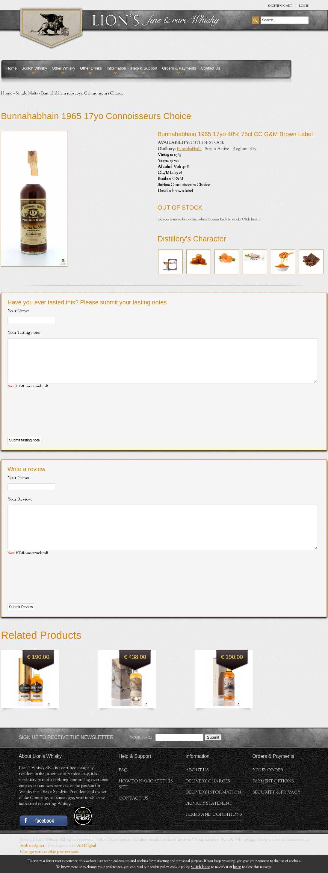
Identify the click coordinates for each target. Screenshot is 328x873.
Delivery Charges (207, 800)
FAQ (123, 788)
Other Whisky (63, 68)
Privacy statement (208, 822)
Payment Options (273, 800)
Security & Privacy (276, 811)
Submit (213, 755)
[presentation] (53, 422)
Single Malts (27, 94)
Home (11, 68)
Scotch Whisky (34, 68)
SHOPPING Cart (279, 6)
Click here (200, 867)
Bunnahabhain (189, 149)
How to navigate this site (146, 803)
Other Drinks (91, 68)
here (237, 867)
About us (197, 788)
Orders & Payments (179, 68)
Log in (304, 6)
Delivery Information (213, 811)
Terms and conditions (213, 833)
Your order (268, 788)
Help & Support (144, 68)
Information (116, 68)
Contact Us (210, 68)
